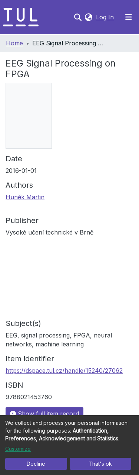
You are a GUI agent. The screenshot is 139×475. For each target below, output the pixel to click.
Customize (18, 449)
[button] (88, 17)
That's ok (100, 464)
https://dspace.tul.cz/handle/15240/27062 (64, 370)
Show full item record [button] (44, 413)
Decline (36, 464)
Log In (105, 17)
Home (14, 43)
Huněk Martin (25, 197)
